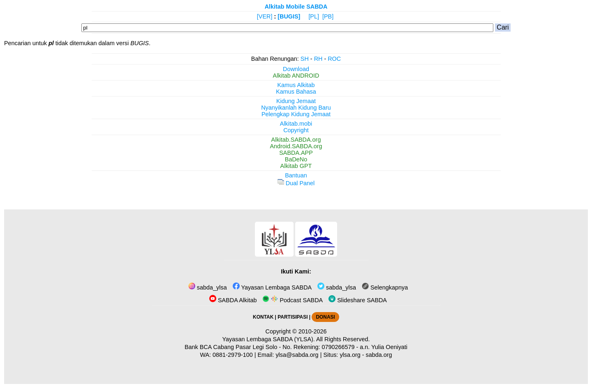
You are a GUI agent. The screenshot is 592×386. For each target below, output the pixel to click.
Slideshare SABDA (357, 300)
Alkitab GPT (296, 166)
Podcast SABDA (292, 300)
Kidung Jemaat (296, 101)
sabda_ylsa (207, 287)
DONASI (325, 317)
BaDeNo (296, 159)
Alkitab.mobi (296, 123)
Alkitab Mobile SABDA (296, 6)
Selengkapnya (385, 287)
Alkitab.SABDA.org (296, 139)
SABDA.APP (296, 152)
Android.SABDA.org (296, 146)
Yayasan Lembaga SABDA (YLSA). (268, 339)
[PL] (313, 16)
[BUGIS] (289, 16)
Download (296, 69)
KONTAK (263, 317)
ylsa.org (350, 355)
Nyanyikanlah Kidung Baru (296, 107)
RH (318, 58)
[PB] (327, 16)
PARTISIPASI (293, 317)
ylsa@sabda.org (296, 355)
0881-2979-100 (233, 355)
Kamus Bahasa (296, 91)
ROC (334, 58)
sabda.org (379, 355)
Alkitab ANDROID (296, 75)
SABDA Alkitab (233, 300)
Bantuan (296, 175)
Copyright (296, 130)
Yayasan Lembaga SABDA (272, 287)
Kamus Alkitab (295, 85)
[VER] (265, 16)
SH (305, 58)
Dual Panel (296, 183)
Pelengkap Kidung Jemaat (296, 114)
